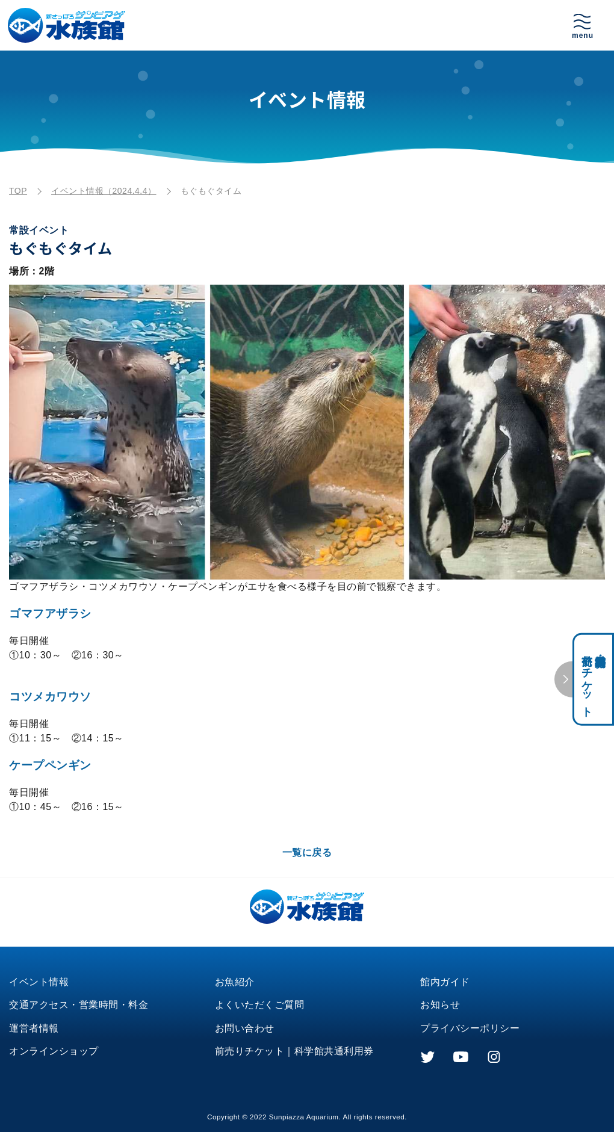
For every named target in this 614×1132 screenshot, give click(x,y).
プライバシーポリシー (469, 1028)
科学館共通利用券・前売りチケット (593, 679)
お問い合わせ (244, 1028)
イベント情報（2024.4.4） (104, 191)
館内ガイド (445, 982)
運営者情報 (34, 1028)
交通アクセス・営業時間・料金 (78, 1005)
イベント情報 (39, 982)
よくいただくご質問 (260, 1005)
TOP (18, 191)
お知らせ (440, 1005)
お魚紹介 (235, 982)
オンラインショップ (54, 1051)
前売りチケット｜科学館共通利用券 (294, 1051)
